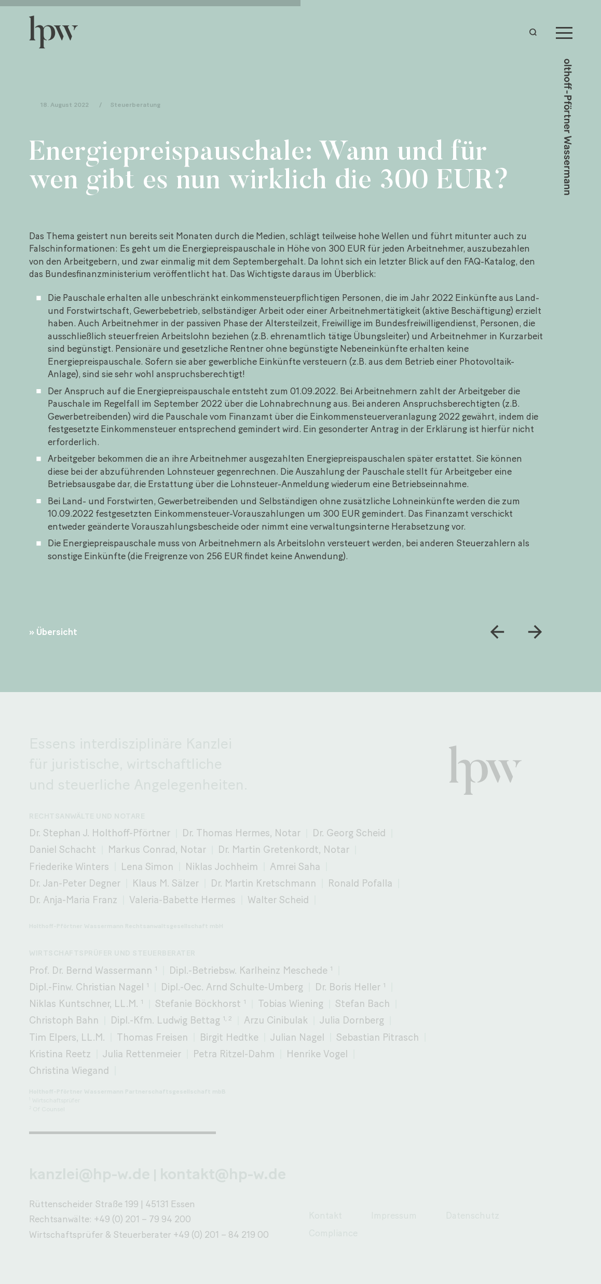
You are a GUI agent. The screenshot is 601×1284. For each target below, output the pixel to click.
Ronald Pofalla (360, 883)
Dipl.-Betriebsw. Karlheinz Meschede (251, 970)
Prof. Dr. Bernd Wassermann (93, 970)
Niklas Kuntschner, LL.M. (86, 1004)
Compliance (333, 1232)
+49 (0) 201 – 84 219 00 (221, 1234)
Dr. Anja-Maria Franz (73, 900)
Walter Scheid (278, 900)
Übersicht (56, 632)
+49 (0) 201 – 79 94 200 (142, 1218)
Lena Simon (147, 867)
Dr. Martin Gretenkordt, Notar (283, 849)
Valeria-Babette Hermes (182, 900)
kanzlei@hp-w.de (89, 1173)
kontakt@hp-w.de (223, 1173)
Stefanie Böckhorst (200, 1004)
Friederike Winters (69, 867)
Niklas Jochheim (221, 867)
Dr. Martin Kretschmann (263, 883)
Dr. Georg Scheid (349, 833)
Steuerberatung (135, 105)
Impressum (394, 1215)
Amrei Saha (295, 867)
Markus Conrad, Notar (157, 849)
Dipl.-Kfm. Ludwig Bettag (171, 1020)
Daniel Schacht (62, 849)
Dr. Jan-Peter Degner (74, 883)
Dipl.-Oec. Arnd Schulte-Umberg (232, 987)
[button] (535, 32)
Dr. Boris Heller (350, 987)
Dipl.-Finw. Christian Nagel (89, 987)
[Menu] (564, 32)
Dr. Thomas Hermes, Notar (241, 833)
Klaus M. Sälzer (165, 883)
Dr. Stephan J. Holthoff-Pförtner (99, 833)
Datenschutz (472, 1215)
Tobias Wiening (290, 1004)
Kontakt (325, 1215)
